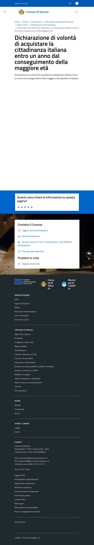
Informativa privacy (23, 495)
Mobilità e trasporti (22, 374)
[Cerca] (76, 12)
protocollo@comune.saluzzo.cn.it (34, 458)
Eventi (17, 431)
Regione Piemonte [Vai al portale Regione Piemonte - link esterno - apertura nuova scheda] (21, 3)
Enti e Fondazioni (22, 315)
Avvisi (17, 413)
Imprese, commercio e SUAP (26, 370)
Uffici (17, 299)
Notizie (17, 405)
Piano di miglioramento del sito (27, 511)
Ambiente (19, 338)
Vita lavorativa (21, 390)
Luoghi (17, 427)
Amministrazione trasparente (27, 491)
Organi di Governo (22, 303)
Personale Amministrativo (25, 311)
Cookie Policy (20, 499)
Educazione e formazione (25, 362)
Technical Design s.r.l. (31, 537)
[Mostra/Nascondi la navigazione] (5, 11)
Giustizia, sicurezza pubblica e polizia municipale (34, 366)
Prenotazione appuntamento (27, 479)
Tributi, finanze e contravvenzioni (28, 382)
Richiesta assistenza (23, 487)
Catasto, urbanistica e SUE (26, 354)
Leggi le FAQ (20, 475)
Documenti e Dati (22, 319)
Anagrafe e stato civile (24, 342)
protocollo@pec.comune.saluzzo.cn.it (34, 461)
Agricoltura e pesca (22, 334)
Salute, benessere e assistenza (27, 378)
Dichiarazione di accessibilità (26, 507)
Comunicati (19, 409)
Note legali (19, 503)
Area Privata (20, 521)
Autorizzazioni (20, 350)
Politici (17, 307)
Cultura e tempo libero (24, 358)
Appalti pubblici (21, 346)
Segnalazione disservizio (25, 483)
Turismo (18, 386)
